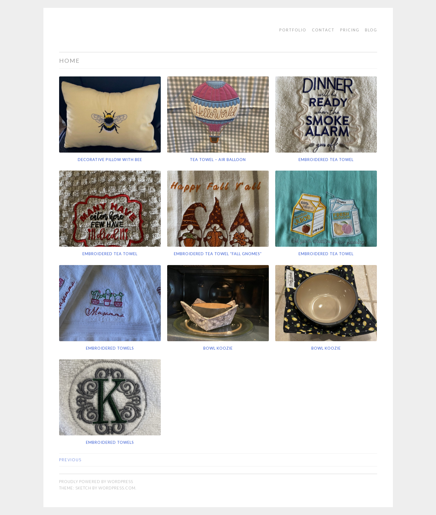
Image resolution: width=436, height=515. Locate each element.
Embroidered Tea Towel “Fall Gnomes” (218, 253)
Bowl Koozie (218, 348)
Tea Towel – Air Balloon (218, 159)
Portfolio (292, 30)
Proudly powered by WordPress (96, 481)
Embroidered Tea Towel (326, 159)
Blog (371, 30)
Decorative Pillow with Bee (110, 159)
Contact (323, 30)
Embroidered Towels (110, 348)
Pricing (349, 30)
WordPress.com (116, 488)
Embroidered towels (110, 442)
